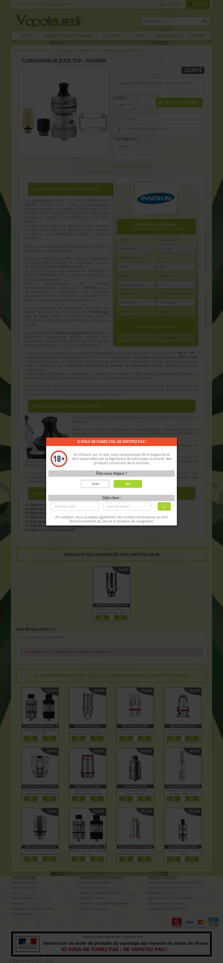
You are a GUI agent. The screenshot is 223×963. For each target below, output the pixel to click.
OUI (128, 484)
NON (95, 484)
